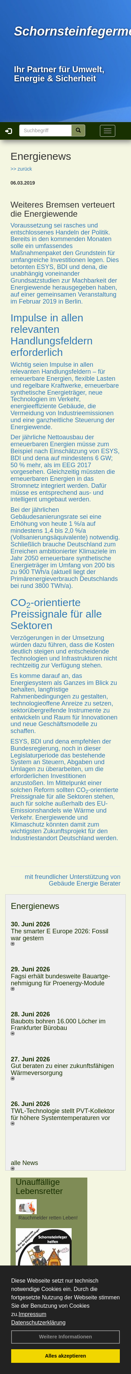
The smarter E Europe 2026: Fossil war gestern (59, 935)
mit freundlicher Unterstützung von (73, 876)
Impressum (32, 1314)
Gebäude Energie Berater (85, 883)
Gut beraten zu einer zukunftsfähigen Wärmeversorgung (62, 1069)
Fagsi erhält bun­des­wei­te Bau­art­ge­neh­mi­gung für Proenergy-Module (60, 980)
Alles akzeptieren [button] (65, 1356)
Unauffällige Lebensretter (39, 1186)
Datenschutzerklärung (38, 1323)
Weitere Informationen (65, 1336)
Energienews (35, 906)
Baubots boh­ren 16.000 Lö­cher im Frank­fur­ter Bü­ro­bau (58, 1025)
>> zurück (21, 169)
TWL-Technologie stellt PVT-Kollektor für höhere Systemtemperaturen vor (63, 1114)
